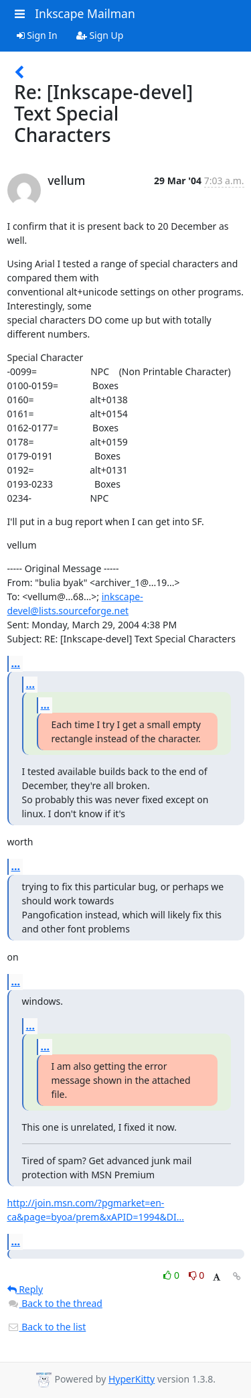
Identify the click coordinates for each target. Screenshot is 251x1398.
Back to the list (46, 1326)
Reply (25, 1289)
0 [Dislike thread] (197, 1275)
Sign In (37, 35)
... (16, 663)
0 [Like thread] (172, 1275)
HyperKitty (131, 1379)
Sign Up (100, 35)
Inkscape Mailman (85, 13)
